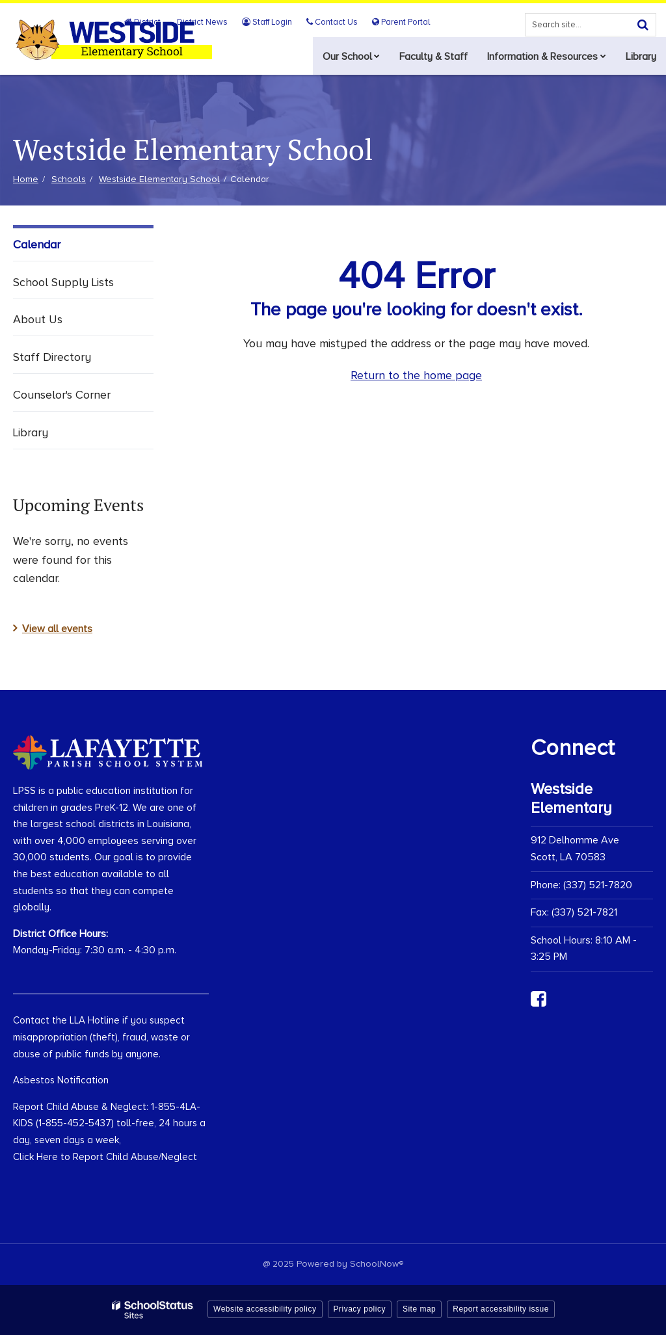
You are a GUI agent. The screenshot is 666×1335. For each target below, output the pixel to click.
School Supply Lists (63, 282)
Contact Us (334, 22)
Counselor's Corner (62, 395)
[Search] (643, 25)
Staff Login (271, 22)
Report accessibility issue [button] (501, 1309)
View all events (57, 628)
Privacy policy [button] (360, 1309)
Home (25, 179)
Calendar (36, 244)
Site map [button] (419, 1309)
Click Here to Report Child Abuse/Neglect (105, 1157)
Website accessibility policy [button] (265, 1309)
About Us (37, 319)
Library (30, 432)
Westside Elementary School (159, 179)
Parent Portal (402, 22)
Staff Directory (52, 357)
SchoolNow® (376, 1263)
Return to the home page (416, 375)
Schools (68, 179)
